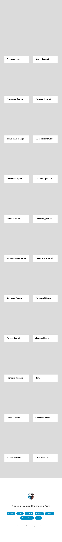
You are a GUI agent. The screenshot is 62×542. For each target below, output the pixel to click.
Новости (29, 513)
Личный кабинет (27, 518)
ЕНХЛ (20, 513)
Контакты (39, 513)
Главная (10, 513)
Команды (50, 513)
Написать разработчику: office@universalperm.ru (31, 526)
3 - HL (38, 518)
